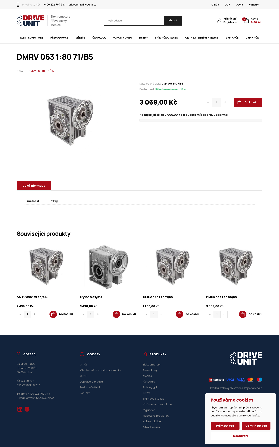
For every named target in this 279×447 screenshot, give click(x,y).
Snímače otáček (166, 37)
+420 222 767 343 (54, 4)
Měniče (80, 37)
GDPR (239, 4)
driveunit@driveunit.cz (82, 4)
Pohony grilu (122, 37)
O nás (215, 4)
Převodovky (59, 37)
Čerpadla (99, 37)
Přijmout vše (225, 426)
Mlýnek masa (151, 427)
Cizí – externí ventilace (157, 404)
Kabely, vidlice (152, 421)
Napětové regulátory (156, 416)
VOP (227, 4)
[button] (61, 314)
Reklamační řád (90, 387)
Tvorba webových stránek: (226, 388)
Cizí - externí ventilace (201, 37)
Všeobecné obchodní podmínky (100, 370)
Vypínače (232, 37)
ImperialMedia (253, 388)
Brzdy (143, 37)
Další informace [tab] (34, 186)
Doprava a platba (91, 381)
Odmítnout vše (256, 426)
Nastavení (240, 436)
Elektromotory (31, 37)
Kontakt (254, 4)
